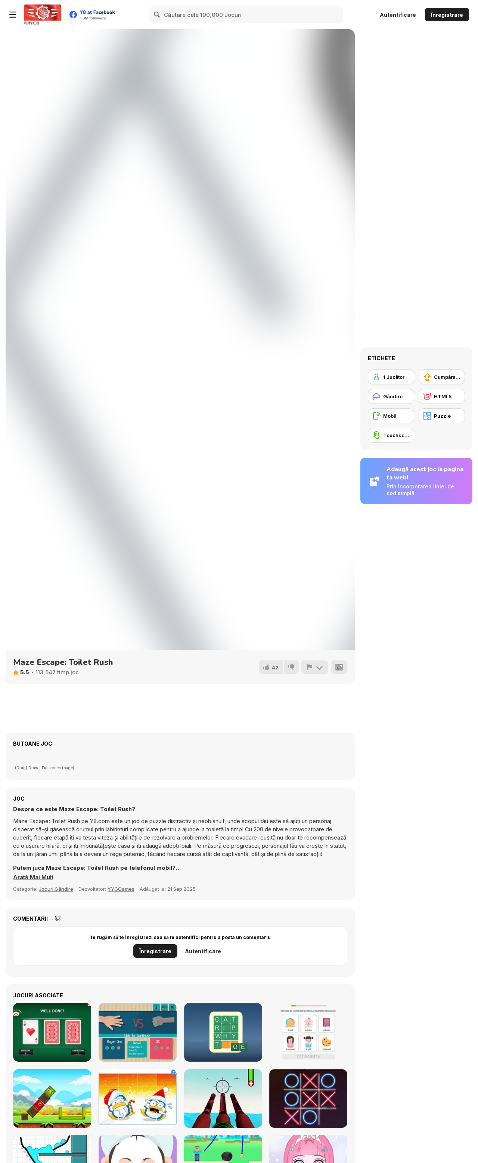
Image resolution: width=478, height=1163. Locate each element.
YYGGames (121, 889)
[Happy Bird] (52, 1098)
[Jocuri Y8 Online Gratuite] (42, 14)
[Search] (157, 14)
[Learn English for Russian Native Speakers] (308, 1032)
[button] (33, 877)
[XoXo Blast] (308, 1098)
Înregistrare (447, 15)
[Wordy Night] (223, 1032)
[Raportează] (314, 667)
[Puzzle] (442, 415)
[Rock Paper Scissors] (138, 1032)
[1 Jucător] (391, 376)
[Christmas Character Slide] (138, 1098)
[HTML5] (442, 396)
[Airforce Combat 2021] (223, 1098)
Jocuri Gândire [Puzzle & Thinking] (56, 889)
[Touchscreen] (391, 435)
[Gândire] (391, 396)
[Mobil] (391, 415)
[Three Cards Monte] (52, 1032)
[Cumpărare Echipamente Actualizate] (442, 376)
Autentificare (398, 15)
